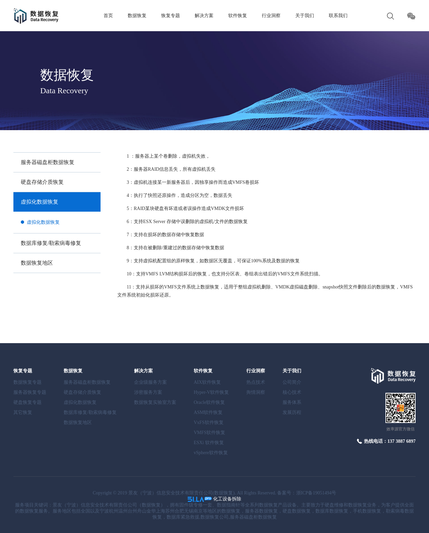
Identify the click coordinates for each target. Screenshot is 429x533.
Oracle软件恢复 (209, 402)
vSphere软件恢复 (211, 452)
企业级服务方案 (150, 382)
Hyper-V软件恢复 (211, 392)
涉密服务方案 (148, 392)
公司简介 (292, 382)
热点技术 (255, 382)
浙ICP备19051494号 (316, 492)
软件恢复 (237, 15)
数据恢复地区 (37, 263)
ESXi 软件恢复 (209, 442)
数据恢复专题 (27, 382)
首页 (108, 15)
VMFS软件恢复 (209, 432)
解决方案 (204, 15)
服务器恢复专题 (29, 392)
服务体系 (292, 402)
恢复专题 (170, 15)
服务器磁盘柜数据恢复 (47, 162)
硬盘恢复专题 (27, 402)
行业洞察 (271, 15)
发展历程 (292, 412)
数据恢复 (137, 15)
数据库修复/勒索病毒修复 (51, 243)
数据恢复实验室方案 (155, 402)
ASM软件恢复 (208, 412)
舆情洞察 (255, 392)
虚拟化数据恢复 (39, 202)
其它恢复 (22, 412)
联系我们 (338, 15)
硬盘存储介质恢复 (42, 182)
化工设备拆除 (227, 498)
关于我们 (304, 15)
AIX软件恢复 (207, 382)
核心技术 (292, 392)
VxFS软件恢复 (209, 422)
